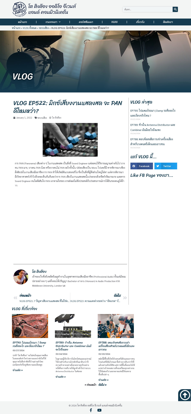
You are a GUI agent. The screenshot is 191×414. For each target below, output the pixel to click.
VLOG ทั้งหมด (29, 27)
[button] (141, 166)
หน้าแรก (22, 22)
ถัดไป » (102, 384)
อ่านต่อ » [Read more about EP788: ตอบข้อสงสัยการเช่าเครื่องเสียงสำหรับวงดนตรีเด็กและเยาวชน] (103, 379)
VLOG (114, 22)
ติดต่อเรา (168, 22)
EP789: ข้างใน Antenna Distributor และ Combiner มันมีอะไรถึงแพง (73, 346)
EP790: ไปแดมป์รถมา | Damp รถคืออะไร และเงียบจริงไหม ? (29, 344)
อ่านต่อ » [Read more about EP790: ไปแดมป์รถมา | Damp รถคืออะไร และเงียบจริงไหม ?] (18, 370)
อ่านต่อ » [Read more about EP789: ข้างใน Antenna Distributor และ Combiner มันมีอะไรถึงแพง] (61, 376)
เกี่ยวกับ (140, 22)
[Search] (175, 9)
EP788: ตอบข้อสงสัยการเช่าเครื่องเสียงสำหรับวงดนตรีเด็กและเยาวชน (116, 346)
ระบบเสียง (44, 27)
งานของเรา (53, 22)
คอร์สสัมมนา (86, 22)
